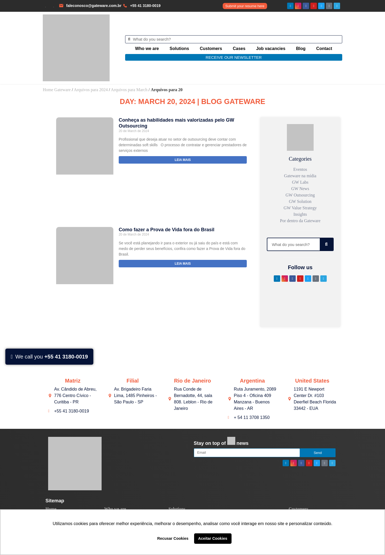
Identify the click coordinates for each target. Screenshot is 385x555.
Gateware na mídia (300, 176)
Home (50, 509)
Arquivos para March (129, 89)
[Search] (326, 244)
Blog (301, 48)
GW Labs (300, 182)
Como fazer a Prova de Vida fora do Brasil (166, 229)
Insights (300, 214)
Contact (324, 48)
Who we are (147, 48)
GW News (300, 188)
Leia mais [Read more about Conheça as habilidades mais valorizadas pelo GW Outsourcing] (183, 160)
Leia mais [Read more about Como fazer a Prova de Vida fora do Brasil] (183, 263)
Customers (211, 48)
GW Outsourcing (300, 195)
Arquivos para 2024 (91, 89)
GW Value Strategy (300, 208)
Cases (239, 48)
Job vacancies (270, 48)
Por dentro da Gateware (300, 220)
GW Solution (300, 201)
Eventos (300, 169)
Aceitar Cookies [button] (212, 538)
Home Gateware (57, 89)
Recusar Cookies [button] (172, 538)
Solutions (179, 48)
